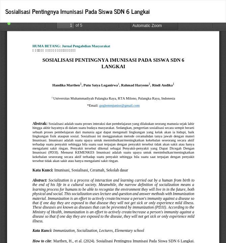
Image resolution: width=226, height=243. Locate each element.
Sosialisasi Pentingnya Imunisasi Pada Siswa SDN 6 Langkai (77, 11)
